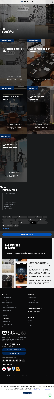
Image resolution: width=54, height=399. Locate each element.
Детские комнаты (34, 219)
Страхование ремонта (33, 300)
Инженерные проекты (7, 302)
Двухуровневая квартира (22, 219)
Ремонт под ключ (6, 305)
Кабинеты (33, 222)
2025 (4, 216)
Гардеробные (32, 216)
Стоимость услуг (6, 321)
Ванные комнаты (22, 216)
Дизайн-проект (6, 222)
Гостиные (39, 216)
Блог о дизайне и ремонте (34, 311)
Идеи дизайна (15, 222)
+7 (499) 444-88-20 (11, 344)
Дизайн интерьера (6, 297)
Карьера (30, 325)
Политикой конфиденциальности (41, 389)
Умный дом (4, 315)
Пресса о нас (31, 328)
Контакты (30, 320)
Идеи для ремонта (25, 222)
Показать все (6, 228)
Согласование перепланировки (9, 307)
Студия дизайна (31, 322)
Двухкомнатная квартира (8, 219)
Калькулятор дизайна (7, 324)
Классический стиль (42, 222)
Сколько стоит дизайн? (27, 234)
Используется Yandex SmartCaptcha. (27, 377)
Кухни (16, 225)
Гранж (45, 216)
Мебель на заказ (6, 312)
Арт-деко (15, 216)
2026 (9, 216)
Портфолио (30, 305)
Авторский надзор (6, 310)
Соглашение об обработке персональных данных (27, 376)
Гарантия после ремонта (33, 302)
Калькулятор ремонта (7, 326)
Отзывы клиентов (32, 297)
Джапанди (42, 219)
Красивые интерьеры (8, 225)
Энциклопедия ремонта (33, 314)
